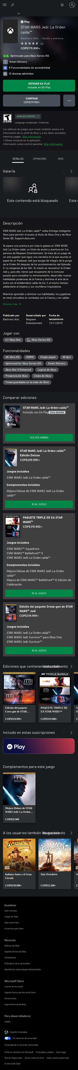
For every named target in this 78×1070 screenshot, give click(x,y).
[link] (19, 697)
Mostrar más (12, 304)
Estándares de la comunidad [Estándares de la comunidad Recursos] (17, 963)
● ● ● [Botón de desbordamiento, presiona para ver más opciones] (69, 100)
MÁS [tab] (60, 158)
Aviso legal (61, 1052)
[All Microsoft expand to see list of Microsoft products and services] (4, 5)
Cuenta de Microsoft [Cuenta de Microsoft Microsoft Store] (13, 986)
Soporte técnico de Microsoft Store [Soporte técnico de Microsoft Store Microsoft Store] (20, 992)
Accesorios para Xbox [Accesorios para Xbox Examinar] (13, 928)
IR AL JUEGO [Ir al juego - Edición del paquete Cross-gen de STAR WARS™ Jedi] (39, 650)
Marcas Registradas (13, 1058)
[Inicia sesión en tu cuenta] (72, 5)
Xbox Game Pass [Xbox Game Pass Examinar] (11, 922)
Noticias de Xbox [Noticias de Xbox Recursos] (11, 945)
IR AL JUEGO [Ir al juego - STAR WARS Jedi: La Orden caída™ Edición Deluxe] (39, 504)
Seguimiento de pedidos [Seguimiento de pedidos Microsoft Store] (15, 1004)
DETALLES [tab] (18, 158)
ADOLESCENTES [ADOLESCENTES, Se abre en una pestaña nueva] (28, 116)
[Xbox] (10, 13)
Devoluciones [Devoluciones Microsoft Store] (10, 998)
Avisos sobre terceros (34, 1058)
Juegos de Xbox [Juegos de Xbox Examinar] (11, 916)
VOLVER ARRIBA (39, 437)
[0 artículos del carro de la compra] (63, 5)
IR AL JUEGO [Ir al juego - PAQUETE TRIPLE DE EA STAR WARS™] (39, 593)
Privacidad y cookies (45, 1052)
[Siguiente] (71, 171)
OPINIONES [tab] (39, 158)
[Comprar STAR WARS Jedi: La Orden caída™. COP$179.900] (31, 100)
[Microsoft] (39, 3)
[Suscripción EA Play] (39, 746)
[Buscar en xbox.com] (13, 5)
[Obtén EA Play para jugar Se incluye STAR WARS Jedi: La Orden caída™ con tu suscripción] (39, 86)
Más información (31, 136)
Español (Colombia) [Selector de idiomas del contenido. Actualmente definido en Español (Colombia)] (18, 1032)
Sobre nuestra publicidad (57, 1058)
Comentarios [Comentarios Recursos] (10, 957)
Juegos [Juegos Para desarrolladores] (7, 1021)
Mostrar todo (51, 666)
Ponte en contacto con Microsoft (18, 1052)
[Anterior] (64, 171)
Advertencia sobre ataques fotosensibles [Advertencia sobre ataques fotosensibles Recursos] (22, 969)
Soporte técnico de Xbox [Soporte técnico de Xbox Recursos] (15, 951)
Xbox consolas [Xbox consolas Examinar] (10, 910)
